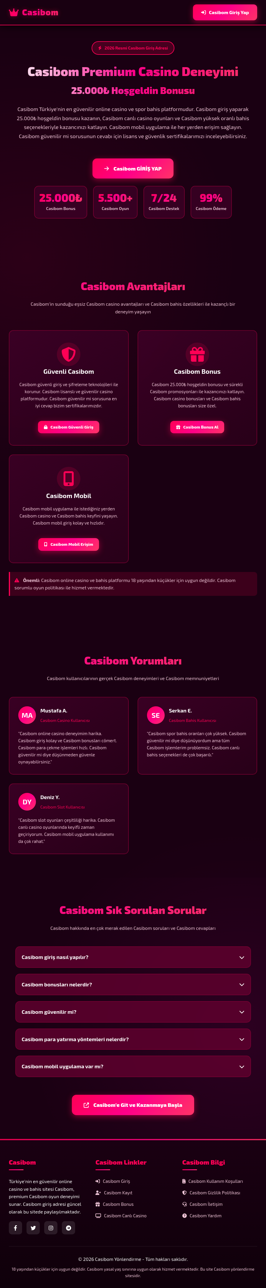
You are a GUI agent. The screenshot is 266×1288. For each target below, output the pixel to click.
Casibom (34, 12)
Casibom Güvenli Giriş (68, 426)
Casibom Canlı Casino (120, 1215)
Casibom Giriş (112, 1181)
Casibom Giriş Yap (225, 12)
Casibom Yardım (202, 1215)
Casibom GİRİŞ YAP (132, 168)
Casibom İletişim (202, 1204)
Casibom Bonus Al (197, 426)
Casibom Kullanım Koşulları (212, 1181)
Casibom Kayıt (113, 1192)
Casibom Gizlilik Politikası (211, 1192)
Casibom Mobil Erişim (68, 544)
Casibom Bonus (114, 1204)
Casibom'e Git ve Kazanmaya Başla (133, 1105)
